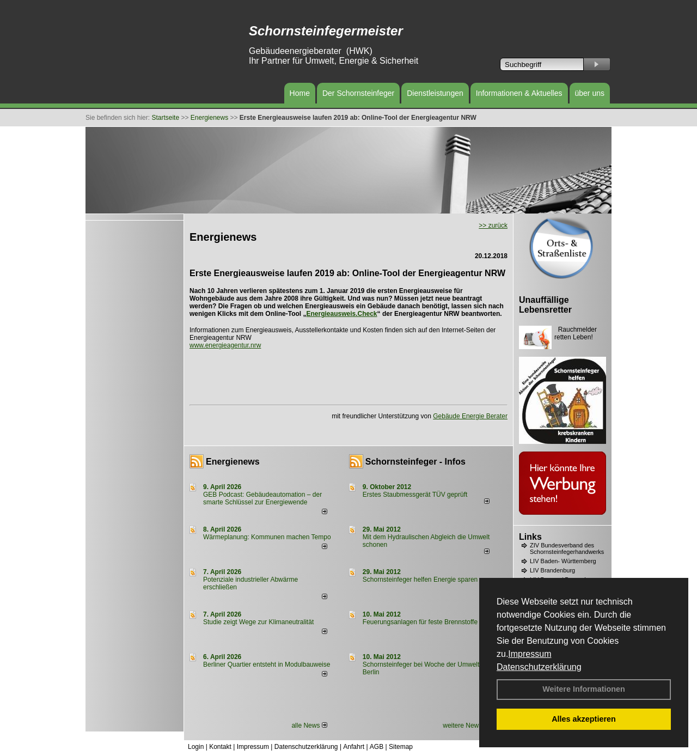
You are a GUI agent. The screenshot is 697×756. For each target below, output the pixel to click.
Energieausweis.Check (341, 314)
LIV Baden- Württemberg (563, 561)
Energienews (233, 461)
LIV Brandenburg (552, 570)
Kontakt (220, 747)
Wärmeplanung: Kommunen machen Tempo (267, 537)
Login (196, 747)
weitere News (466, 725)
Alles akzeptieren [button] (584, 719)
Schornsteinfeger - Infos (415, 461)
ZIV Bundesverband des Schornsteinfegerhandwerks (567, 548)
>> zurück (493, 225)
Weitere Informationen (583, 689)
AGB (376, 747)
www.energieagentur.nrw (225, 345)
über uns (589, 93)
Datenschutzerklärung (539, 667)
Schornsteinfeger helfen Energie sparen (420, 579)
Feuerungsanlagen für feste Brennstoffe (420, 622)
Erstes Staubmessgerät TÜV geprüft (415, 494)
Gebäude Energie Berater (470, 416)
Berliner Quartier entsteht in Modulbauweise (266, 664)
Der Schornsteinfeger (358, 93)
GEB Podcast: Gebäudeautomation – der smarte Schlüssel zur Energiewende (262, 498)
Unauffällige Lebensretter (545, 304)
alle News (309, 725)
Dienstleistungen (435, 93)
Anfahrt (353, 747)
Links (530, 536)
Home (300, 93)
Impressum (529, 654)
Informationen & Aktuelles (519, 93)
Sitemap (401, 747)
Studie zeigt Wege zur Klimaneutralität (258, 622)
